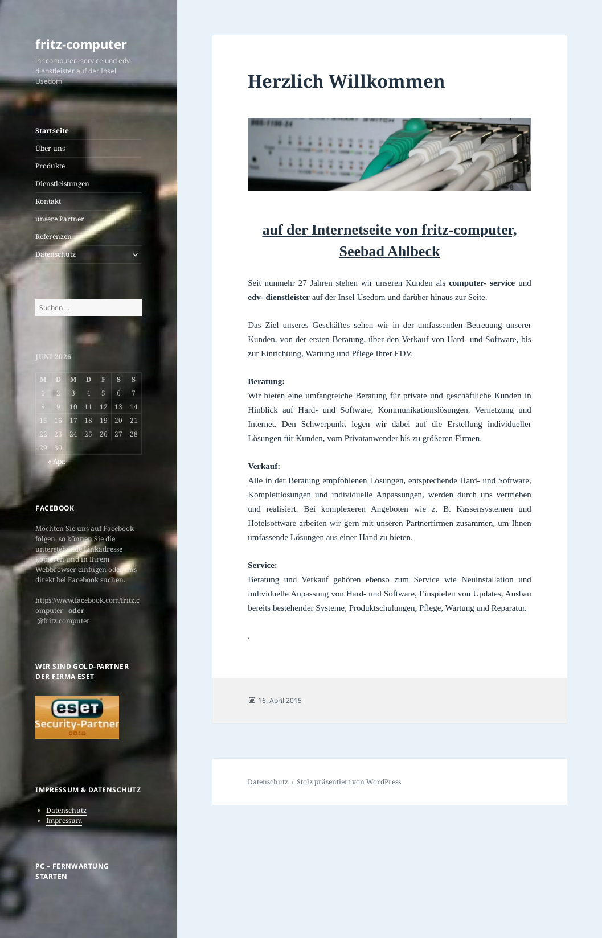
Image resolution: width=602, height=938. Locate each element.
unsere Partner (59, 219)
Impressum (64, 820)
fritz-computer (81, 43)
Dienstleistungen (62, 183)
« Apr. (56, 461)
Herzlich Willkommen (346, 81)
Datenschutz (55, 254)
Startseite (52, 130)
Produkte (50, 166)
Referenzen (53, 236)
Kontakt (48, 201)
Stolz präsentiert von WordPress (349, 782)
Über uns (50, 148)
